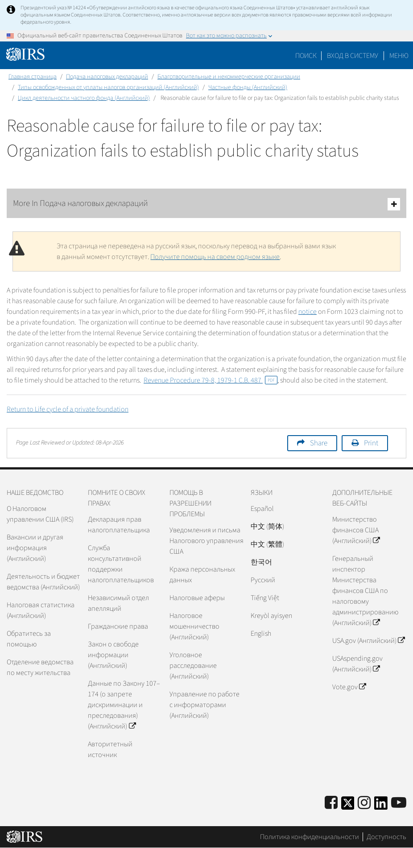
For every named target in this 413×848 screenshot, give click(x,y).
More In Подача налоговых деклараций (206, 204)
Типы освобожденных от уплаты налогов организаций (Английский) (108, 87)
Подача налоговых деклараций (107, 76)
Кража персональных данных (202, 574)
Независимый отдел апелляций (118, 603)
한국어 (261, 562)
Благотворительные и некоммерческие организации (228, 76)
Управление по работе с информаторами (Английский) (204, 704)
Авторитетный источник (110, 749)
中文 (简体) (267, 526)
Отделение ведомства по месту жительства (40, 667)
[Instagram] (364, 803)
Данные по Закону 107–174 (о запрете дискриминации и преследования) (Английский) (124, 705)
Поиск (306, 55)
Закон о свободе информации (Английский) (113, 655)
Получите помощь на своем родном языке (215, 257)
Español (262, 509)
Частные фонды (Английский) (247, 87)
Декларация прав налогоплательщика (119, 525)
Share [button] (318, 443)
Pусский (263, 580)
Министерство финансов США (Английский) (356, 530)
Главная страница (32, 76)
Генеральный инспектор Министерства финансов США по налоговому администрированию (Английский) (365, 591)
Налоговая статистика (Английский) (40, 610)
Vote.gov (349, 687)
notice (307, 312)
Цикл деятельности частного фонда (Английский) (84, 98)
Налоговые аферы (197, 598)
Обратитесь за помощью (29, 639)
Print (371, 443)
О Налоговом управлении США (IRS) (40, 514)
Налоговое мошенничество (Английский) (194, 626)
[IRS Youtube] (398, 803)
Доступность (386, 836)
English (261, 633)
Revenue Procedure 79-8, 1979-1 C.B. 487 (210, 380)
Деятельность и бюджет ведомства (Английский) (43, 582)
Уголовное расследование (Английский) (193, 665)
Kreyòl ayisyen (271, 616)
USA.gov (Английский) (368, 641)
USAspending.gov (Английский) (357, 664)
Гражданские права (118, 626)
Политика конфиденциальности (309, 836)
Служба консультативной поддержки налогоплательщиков (121, 564)
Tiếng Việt (265, 598)
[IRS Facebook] (331, 803)
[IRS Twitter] (348, 806)
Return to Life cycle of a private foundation (67, 409)
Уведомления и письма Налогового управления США (206, 540)
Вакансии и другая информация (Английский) (35, 548)
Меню (399, 55)
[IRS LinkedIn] (381, 806)
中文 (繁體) (267, 544)
